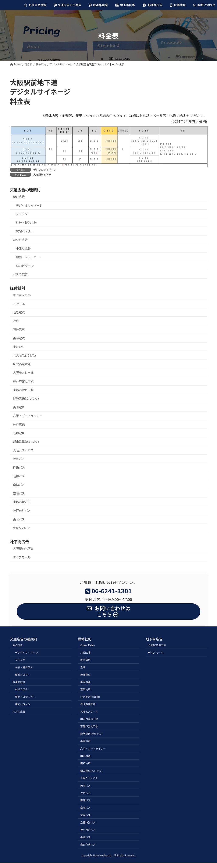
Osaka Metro (22, 295)
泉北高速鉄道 (22, 364)
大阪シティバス (23, 450)
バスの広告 (20, 274)
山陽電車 (19, 407)
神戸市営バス (22, 510)
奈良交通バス (22, 528)
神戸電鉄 (19, 424)
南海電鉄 (19, 338)
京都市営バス (22, 502)
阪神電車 (19, 329)
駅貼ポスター (25, 231)
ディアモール (22, 557)
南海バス (19, 484)
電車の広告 (20, 240)
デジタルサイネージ (44, 169)
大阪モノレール (23, 372)
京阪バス (19, 493)
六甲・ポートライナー (28, 415)
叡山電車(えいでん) (26, 441)
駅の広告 (19, 197)
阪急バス (19, 459)
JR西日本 (19, 304)
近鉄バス (19, 467)
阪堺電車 (19, 433)
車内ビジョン (25, 266)
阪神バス (19, 476)
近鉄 (16, 321)
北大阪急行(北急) (24, 355)
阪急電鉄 (19, 312)
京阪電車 (19, 347)
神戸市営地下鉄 (23, 381)
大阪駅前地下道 (42, 174)
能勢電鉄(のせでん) (26, 398)
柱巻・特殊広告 (26, 222)
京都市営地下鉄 (23, 390)
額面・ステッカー (28, 257)
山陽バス (19, 519)
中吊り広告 (23, 248)
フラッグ (22, 214)
